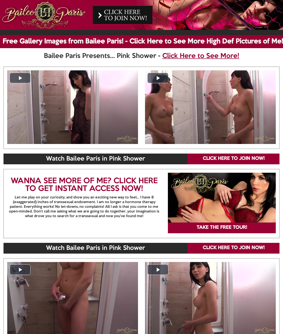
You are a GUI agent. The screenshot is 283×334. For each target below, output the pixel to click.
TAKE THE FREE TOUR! (222, 228)
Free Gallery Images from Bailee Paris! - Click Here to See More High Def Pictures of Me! (143, 42)
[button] (20, 78)
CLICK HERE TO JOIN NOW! (234, 159)
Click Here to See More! (200, 56)
